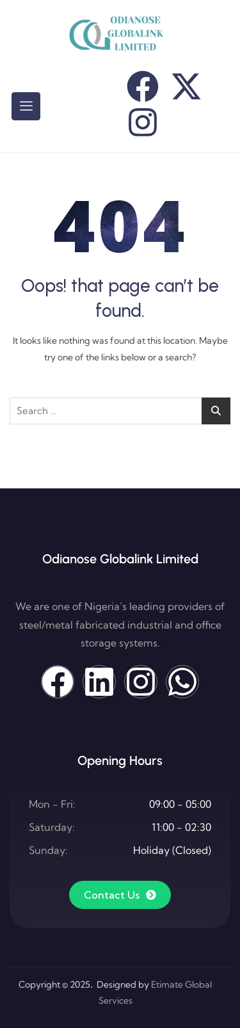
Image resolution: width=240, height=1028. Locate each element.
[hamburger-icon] (26, 106)
